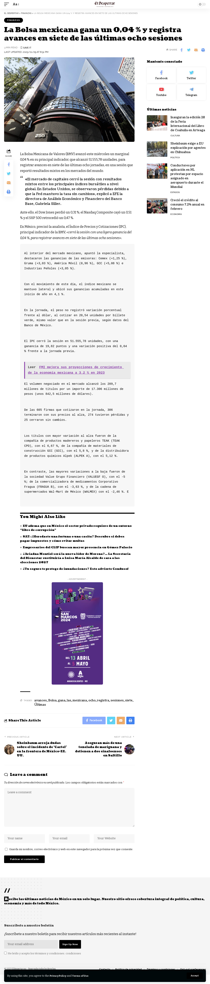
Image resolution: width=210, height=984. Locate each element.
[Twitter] (191, 75)
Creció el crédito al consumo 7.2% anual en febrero (187, 204)
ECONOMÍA (176, 214)
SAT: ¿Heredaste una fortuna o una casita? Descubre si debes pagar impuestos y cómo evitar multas (74, 539)
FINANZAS (13, 20)
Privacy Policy (59, 975)
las (69, 705)
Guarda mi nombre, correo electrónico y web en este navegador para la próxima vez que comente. (71, 857)
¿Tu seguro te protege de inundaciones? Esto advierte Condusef (77, 573)
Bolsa (52, 705)
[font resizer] (16, 4)
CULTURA (175, 135)
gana (61, 705)
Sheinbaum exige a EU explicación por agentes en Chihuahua (188, 148)
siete (128, 705)
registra (103, 705)
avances (40, 705)
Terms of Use (83, 975)
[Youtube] (161, 92)
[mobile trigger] (7, 4)
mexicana (80, 705)
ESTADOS (175, 192)
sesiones (117, 705)
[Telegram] (191, 92)
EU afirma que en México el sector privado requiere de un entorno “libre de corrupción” (71, 528)
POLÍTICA (175, 157)
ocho (92, 705)
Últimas (40, 709)
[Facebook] (161, 75)
